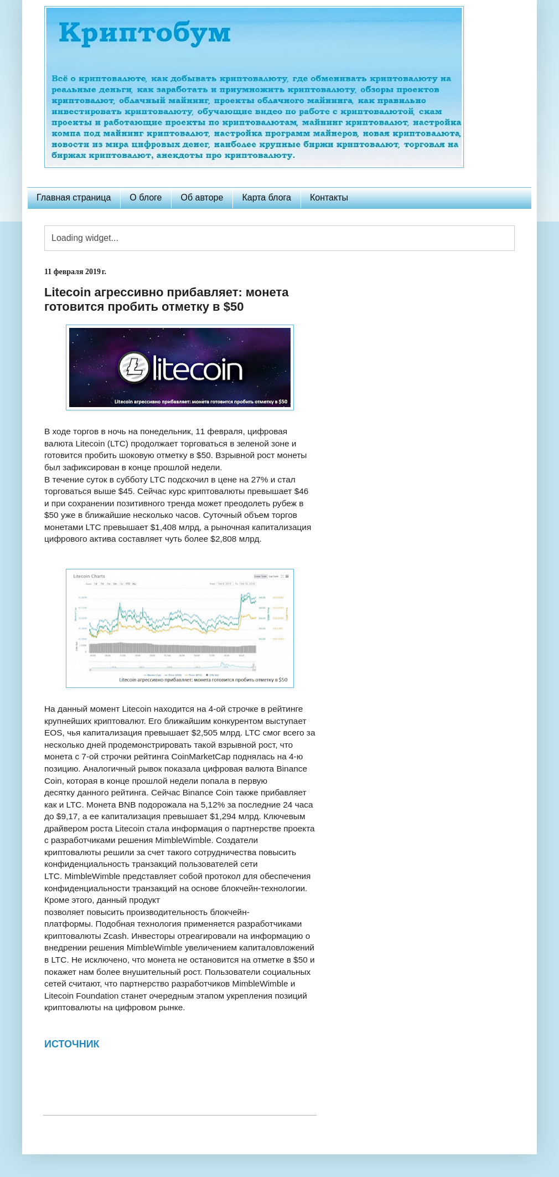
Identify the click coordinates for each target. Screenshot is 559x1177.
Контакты (329, 197)
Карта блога (266, 197)
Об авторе (201, 197)
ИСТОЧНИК (72, 1044)
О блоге (146, 197)
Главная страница (74, 197)
